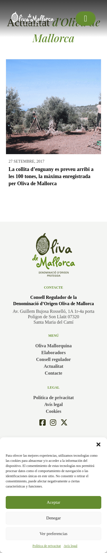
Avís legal (70, 546)
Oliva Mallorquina (53, 345)
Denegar (53, 518)
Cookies (53, 411)
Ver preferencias (54, 533)
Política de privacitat (47, 546)
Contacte (53, 373)
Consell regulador (53, 359)
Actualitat (53, 366)
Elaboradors (53, 352)
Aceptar (53, 502)
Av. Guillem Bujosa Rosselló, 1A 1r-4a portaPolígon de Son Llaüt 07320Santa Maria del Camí (53, 317)
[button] (98, 444)
